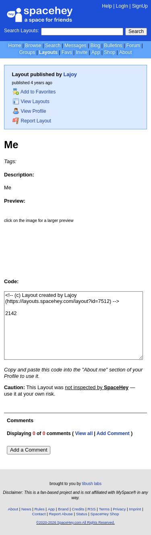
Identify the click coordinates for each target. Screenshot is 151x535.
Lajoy (70, 74)
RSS (91, 509)
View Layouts (31, 101)
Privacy (119, 509)
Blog (95, 45)
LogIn (122, 6)
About (125, 52)
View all (84, 433)
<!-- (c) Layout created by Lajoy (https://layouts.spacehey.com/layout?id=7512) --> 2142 (73, 325)
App (95, 52)
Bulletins (113, 45)
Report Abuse (60, 514)
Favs (67, 52)
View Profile (29, 111)
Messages (75, 45)
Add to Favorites (34, 92)
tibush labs (91, 483)
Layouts (48, 52)
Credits (78, 509)
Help (107, 6)
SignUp (140, 6)
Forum (133, 45)
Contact (39, 514)
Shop (109, 52)
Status (81, 514)
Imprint (135, 509)
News (26, 509)
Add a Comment (28, 450)
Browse (33, 45)
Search (136, 31)
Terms (104, 509)
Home (14, 45)
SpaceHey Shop (105, 514)
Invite (81, 52)
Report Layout (31, 121)
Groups (27, 52)
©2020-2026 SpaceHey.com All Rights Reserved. (75, 522)
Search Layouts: (21, 30)
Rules (40, 509)
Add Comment (113, 433)
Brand (63, 509)
